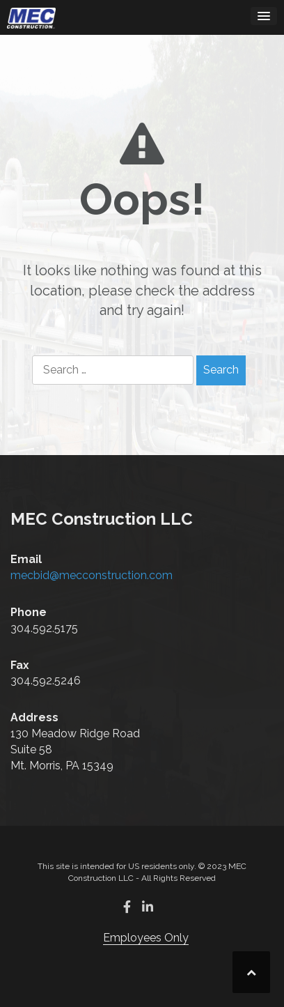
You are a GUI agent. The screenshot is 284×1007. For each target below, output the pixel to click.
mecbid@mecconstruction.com (91, 575)
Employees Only (146, 937)
